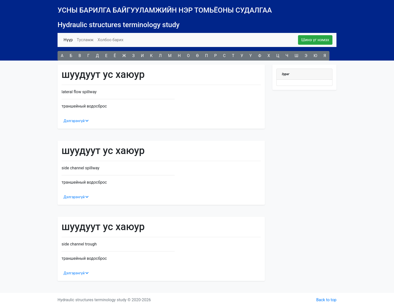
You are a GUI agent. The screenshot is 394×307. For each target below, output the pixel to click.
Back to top (326, 299)
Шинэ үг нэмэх (315, 39)
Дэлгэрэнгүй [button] (76, 121)
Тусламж (85, 39)
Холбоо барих (110, 39)
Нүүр (69, 39)
